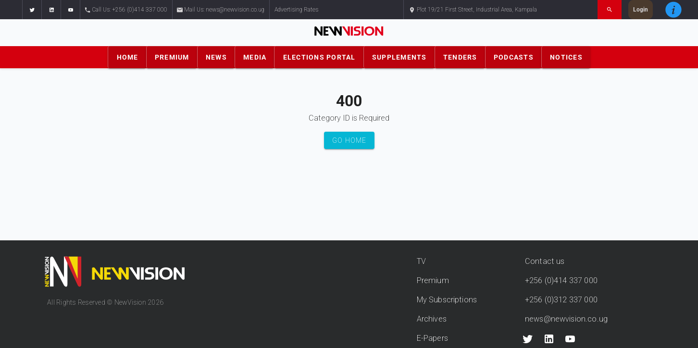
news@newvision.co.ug (566, 318)
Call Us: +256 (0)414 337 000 (126, 9)
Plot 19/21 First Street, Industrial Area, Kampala (473, 9)
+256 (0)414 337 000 (561, 280)
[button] (31, 9)
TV (421, 261)
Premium (433, 280)
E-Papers (432, 338)
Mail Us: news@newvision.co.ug (220, 9)
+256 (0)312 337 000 (561, 299)
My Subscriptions (447, 299)
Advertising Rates (296, 9)
